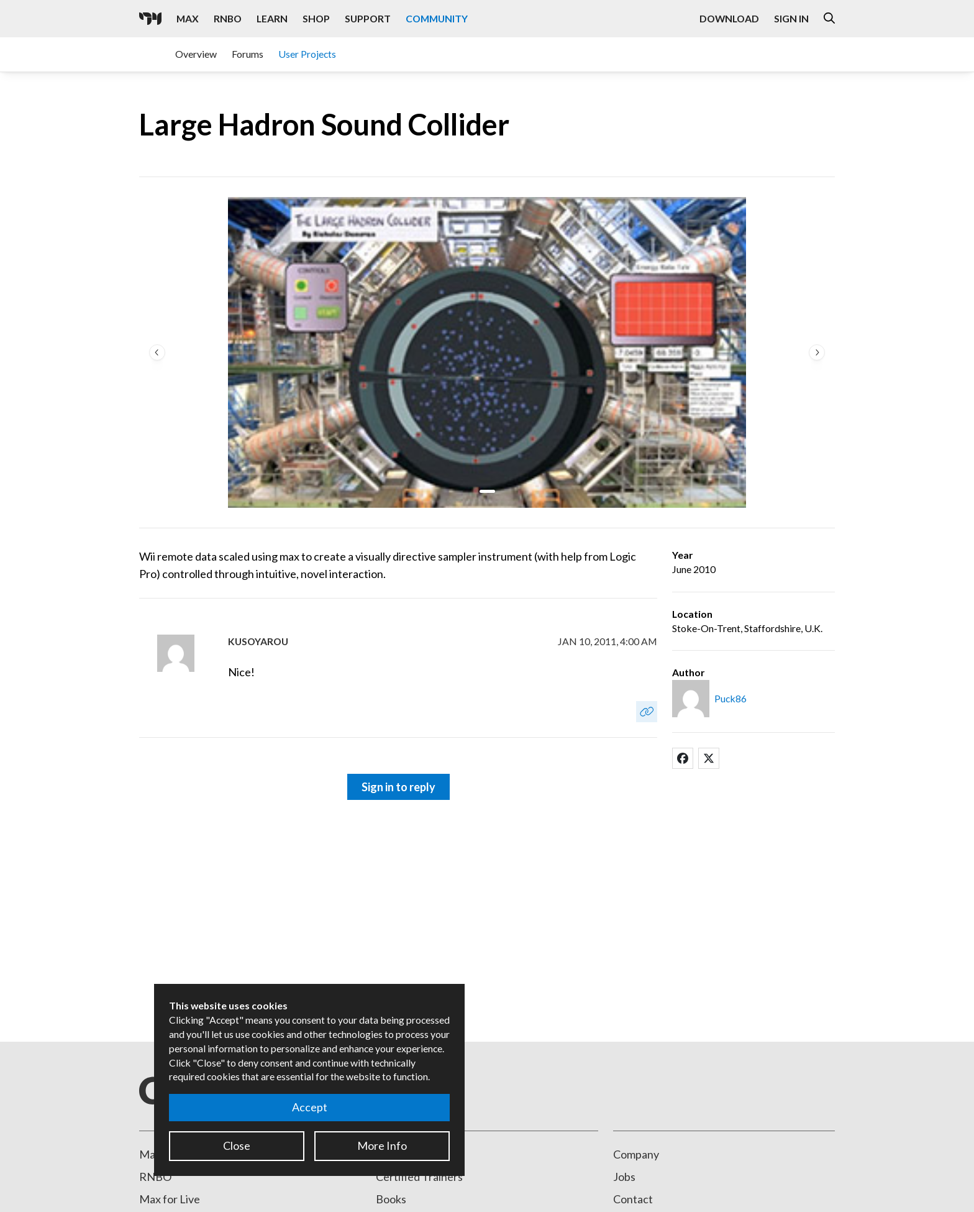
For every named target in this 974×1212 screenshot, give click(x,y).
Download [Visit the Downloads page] (729, 18)
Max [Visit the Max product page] (187, 18)
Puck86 (730, 698)
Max (150, 1154)
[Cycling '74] (150, 18)
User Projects (307, 54)
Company (636, 1154)
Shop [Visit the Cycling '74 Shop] (316, 18)
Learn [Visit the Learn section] (272, 18)
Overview (196, 54)
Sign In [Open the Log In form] (791, 18)
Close (236, 1145)
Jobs (624, 1176)
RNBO (155, 1176)
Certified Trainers (419, 1176)
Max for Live (169, 1199)
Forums (247, 54)
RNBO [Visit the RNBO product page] (228, 18)
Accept (309, 1107)
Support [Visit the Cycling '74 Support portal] (368, 18)
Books (391, 1199)
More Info (382, 1145)
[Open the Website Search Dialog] (829, 18)
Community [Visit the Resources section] (437, 18)
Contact (633, 1199)
